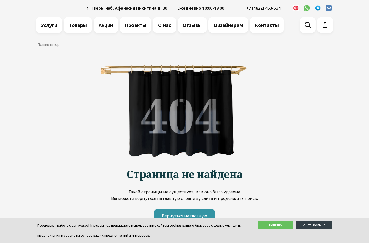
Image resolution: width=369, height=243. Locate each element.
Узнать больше (313, 225)
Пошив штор (48, 44)
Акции (106, 25)
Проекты (135, 25)
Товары (78, 25)
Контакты (267, 25)
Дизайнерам (228, 25)
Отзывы (192, 25)
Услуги (49, 25)
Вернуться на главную (184, 216)
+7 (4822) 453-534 (263, 8)
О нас (164, 25)
